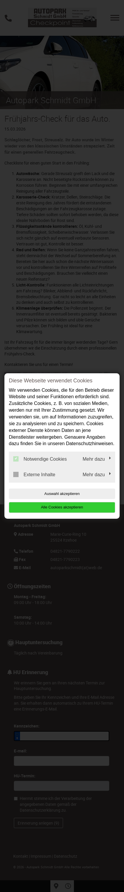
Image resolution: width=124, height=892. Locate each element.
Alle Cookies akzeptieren (62, 507)
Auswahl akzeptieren (62, 493)
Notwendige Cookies (40, 459)
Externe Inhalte (34, 474)
